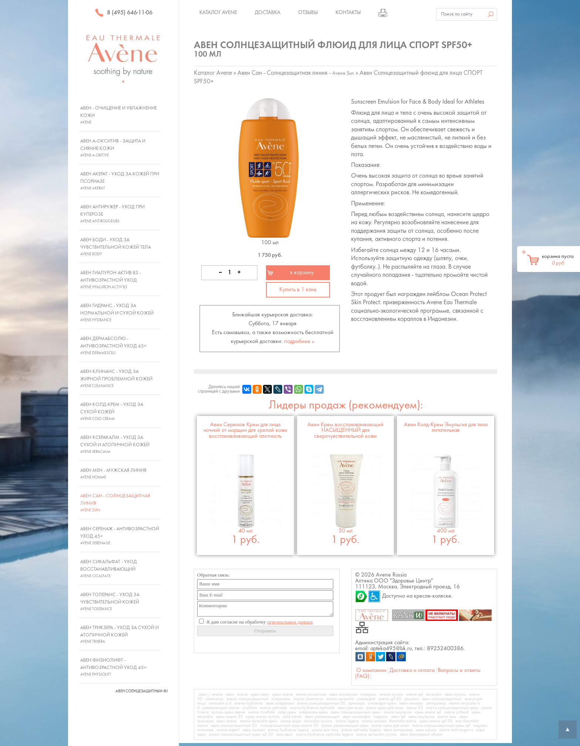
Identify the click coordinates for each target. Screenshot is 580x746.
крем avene (282, 694)
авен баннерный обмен (421, 734)
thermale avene (403, 721)
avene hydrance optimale (312, 708)
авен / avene (211, 694)
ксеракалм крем (313, 712)
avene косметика (311, 694)
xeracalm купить (318, 721)
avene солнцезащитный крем (452, 708)
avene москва (374, 721)
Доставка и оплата (412, 670)
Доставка (267, 12)
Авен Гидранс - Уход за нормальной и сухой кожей (117, 312)
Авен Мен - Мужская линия (113, 473)
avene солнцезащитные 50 (321, 703)
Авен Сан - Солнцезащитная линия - (295, 73)
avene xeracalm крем (258, 721)
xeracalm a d (220, 703)
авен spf (398, 717)
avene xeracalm (340, 699)
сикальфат (366, 699)
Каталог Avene (218, 12)
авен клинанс (411, 703)
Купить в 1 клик (298, 290)
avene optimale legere (361, 730)
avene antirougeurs (456, 730)
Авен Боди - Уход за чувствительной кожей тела (115, 247)
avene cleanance (308, 699)
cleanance (214, 699)
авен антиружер (398, 730)
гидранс (381, 717)
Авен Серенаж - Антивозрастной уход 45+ (119, 536)
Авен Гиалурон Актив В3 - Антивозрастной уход (110, 279)
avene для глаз (325, 730)
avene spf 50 (389, 699)
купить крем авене (228, 712)
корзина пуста (558, 260)
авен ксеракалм (280, 703)
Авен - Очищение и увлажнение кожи (118, 115)
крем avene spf (428, 712)
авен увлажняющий (322, 717)
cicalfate (249, 708)
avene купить (391, 694)
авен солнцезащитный (442, 699)
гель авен (284, 734)
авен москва (254, 730)
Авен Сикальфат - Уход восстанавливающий (108, 569)
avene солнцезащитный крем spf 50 (241, 734)
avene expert (228, 730)
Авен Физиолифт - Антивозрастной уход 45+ (113, 667)
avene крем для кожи (390, 725)
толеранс (368, 694)
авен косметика (343, 694)
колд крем (287, 712)
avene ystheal (456, 712)
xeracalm (434, 694)
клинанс (411, 699)
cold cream (292, 717)
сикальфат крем (382, 703)
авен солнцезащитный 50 (234, 725)
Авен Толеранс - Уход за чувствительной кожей (109, 601)
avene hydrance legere (288, 730)
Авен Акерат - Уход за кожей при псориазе (119, 181)
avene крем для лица (384, 708)
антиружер (436, 703)
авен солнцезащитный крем (356, 712)
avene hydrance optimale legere (324, 734)
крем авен (260, 694)
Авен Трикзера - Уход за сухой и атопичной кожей (119, 634)
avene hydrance (248, 703)
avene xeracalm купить (376, 734)
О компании (371, 670)
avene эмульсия (398, 712)
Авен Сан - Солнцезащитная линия (115, 503)
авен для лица (350, 708)
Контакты (348, 12)
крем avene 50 (229, 717)
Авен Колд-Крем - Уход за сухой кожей (111, 411)
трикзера (356, 703)
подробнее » (299, 342)
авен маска (426, 730)
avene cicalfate (261, 712)
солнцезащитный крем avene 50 (289, 725)
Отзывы (308, 12)
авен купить (455, 694)
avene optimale (273, 708)
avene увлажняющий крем (344, 725)
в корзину (302, 273)
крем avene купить (263, 717)
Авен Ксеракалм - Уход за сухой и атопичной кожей (114, 444)
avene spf (414, 694)
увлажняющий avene (220, 708)
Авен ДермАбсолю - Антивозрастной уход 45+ (113, 345)
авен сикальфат (357, 717)
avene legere (347, 721)
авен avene (226, 721)
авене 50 (414, 708)
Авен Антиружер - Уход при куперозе (112, 214)
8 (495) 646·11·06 (123, 13)
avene (242, 694)
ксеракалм (281, 699)
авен (230, 694)
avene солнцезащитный (247, 699)
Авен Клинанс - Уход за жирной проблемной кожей (116, 378)
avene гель (446, 717)
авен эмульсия (421, 717)
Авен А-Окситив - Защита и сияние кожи (112, 148)
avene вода (290, 721)
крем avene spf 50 (435, 721)
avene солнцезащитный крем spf (441, 725)
